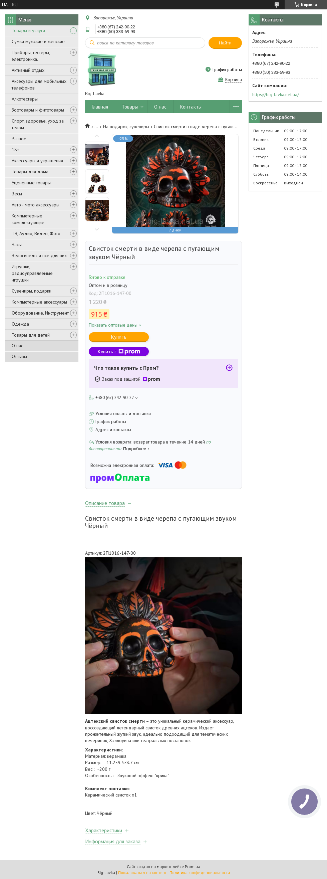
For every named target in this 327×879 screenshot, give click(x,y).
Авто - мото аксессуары (35, 205)
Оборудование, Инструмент (40, 313)
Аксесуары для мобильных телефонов (39, 84)
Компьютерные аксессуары (39, 302)
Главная (100, 106)
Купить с (119, 351)
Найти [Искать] (225, 42)
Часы (17, 244)
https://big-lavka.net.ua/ (275, 95)
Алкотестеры (25, 99)
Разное (19, 139)
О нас (17, 346)
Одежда (20, 324)
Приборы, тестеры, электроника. (31, 55)
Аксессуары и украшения (37, 161)
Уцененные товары (31, 183)
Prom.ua (192, 866)
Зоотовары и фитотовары (38, 110)
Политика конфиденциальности (200, 872)
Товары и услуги (28, 30)
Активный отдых (28, 70)
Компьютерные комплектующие (28, 219)
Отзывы (19, 356)
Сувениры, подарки (31, 291)
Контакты (191, 106)
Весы (17, 194)
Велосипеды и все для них (39, 255)
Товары (130, 106)
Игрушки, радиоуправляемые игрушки (32, 273)
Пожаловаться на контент (142, 872)
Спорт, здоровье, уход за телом (38, 124)
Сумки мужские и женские (38, 41)
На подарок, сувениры (126, 127)
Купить (118, 337)
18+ (15, 150)
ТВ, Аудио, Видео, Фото (36, 233)
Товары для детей (31, 335)
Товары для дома (30, 172)
